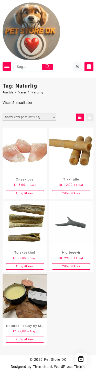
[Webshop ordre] (29, 117)
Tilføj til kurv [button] (25, 193)
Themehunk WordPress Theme (59, 367)
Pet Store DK (55, 359)
